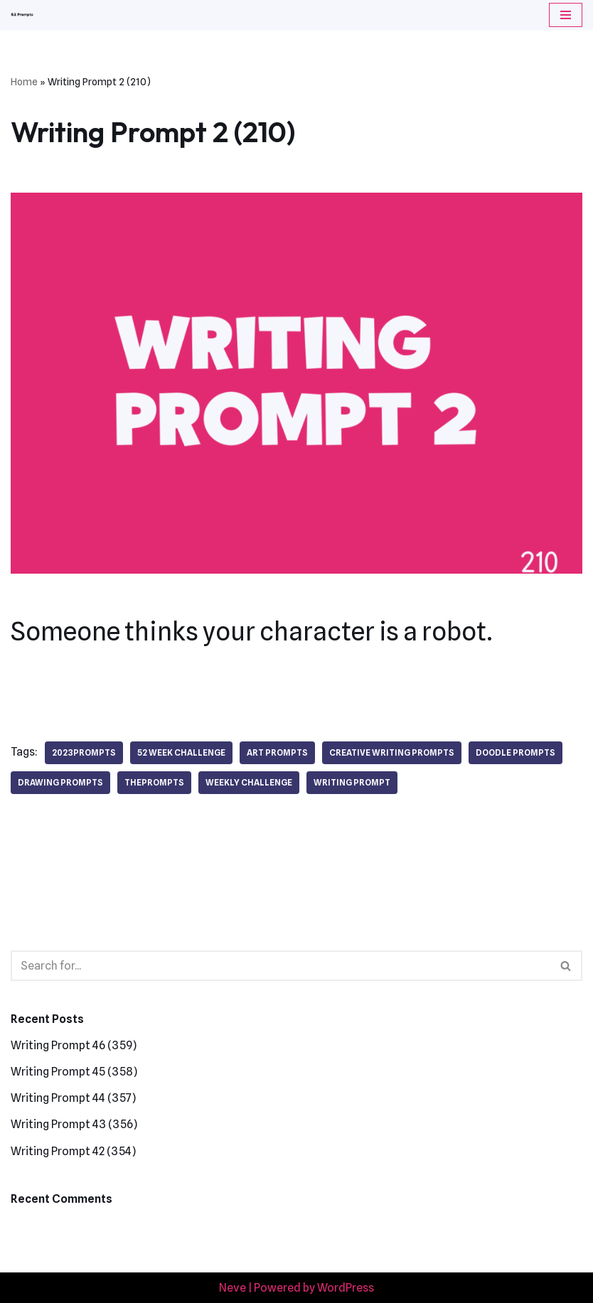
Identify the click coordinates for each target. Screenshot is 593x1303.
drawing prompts (60, 782)
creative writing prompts (391, 752)
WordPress (345, 1287)
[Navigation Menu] (565, 15)
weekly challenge (248, 782)
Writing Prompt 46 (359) (74, 1045)
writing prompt (352, 782)
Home (24, 81)
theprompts (154, 782)
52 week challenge (181, 752)
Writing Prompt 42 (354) (73, 1151)
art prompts (277, 752)
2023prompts (84, 752)
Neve (232, 1287)
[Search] (280, 965)
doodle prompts (515, 752)
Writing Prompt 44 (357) (73, 1098)
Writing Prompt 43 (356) (74, 1124)
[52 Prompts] (22, 15)
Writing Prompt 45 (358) (74, 1071)
